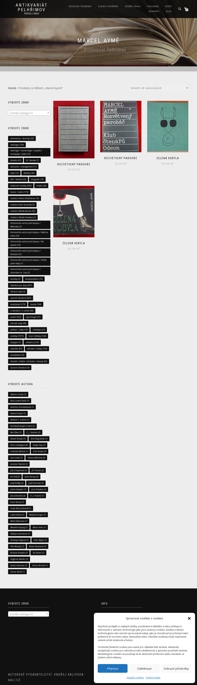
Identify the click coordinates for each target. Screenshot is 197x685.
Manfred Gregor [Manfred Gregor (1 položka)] (37, 514)
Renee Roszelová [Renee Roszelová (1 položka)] (37, 546)
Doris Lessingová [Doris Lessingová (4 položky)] (19, 445)
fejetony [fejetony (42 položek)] (29, 173)
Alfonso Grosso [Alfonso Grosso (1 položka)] (18, 394)
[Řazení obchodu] (158, 88)
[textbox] (29, 113)
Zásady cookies (135, 677)
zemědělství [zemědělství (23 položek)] (17, 355)
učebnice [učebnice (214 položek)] (32, 342)
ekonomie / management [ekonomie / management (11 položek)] (23, 166)
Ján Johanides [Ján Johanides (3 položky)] (17, 495)
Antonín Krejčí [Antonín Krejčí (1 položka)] (18, 413)
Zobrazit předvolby (176, 668)
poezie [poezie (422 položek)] (15, 317)
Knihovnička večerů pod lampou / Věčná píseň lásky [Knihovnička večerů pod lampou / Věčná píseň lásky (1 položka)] (28, 262)
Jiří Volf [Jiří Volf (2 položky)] (15, 476)
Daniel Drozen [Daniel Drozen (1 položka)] (18, 438)
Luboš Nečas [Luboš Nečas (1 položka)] (17, 514)
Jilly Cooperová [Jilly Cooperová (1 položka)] (18, 470)
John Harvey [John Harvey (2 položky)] (31, 476)
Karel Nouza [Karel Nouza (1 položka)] (17, 502)
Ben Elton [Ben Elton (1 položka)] (16, 432)
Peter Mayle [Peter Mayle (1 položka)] (40, 540)
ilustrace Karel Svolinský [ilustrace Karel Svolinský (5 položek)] (22, 204)
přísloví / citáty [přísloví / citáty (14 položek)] (19, 329)
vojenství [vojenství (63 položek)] (16, 348)
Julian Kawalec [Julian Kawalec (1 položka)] (18, 489)
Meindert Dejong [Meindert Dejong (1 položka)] (19, 527)
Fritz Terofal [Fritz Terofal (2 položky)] (39, 451)
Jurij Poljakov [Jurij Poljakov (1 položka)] (38, 489)
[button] (189, 618)
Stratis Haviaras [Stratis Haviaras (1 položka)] (18, 565)
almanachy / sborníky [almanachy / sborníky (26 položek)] (22, 138)
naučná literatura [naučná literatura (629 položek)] (20, 298)
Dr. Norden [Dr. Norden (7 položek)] (32, 160)
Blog (169, 11)
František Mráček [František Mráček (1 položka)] (19, 451)
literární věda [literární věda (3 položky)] (17, 291)
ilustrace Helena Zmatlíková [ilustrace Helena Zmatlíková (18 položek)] (24, 198)
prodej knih (31, 13)
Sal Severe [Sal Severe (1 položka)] (38, 552)
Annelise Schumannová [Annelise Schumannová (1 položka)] (22, 407)
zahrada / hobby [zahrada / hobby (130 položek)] (37, 348)
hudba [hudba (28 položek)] (41, 185)
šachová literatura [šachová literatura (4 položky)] (19, 367)
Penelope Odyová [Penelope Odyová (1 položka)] (19, 540)
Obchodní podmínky (80, 6)
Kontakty (154, 11)
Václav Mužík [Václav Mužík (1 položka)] (17, 571)
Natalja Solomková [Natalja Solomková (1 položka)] (20, 533)
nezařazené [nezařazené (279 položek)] (17, 304)
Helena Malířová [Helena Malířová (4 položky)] (36, 457)
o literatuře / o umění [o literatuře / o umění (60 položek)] (21, 310)
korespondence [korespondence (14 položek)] (34, 279)
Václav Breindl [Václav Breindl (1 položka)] (40, 565)
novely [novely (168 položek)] (35, 304)
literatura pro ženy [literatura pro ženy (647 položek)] (21, 285)
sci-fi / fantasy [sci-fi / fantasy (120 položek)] (37, 336)
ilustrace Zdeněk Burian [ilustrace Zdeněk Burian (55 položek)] (22, 211)
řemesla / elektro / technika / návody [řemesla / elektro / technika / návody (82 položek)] (28, 361)
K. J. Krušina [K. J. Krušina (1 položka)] (37, 495)
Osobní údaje (153, 677)
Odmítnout (144, 668)
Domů (12, 88)
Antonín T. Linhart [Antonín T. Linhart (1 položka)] (19, 419)
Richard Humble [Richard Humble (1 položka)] (19, 552)
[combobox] (29, 113)
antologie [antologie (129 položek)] (17, 144)
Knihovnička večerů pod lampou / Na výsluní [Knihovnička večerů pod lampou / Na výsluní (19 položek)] (27, 243)
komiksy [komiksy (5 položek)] (15, 279)
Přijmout (112, 668)
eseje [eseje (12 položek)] (14, 173)
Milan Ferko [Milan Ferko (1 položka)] (39, 527)
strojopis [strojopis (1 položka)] (15, 342)
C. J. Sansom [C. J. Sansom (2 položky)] (33, 432)
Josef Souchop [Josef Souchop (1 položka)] (36, 483)
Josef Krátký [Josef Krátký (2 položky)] (16, 483)
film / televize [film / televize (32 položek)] (18, 179)
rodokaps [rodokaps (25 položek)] (39, 329)
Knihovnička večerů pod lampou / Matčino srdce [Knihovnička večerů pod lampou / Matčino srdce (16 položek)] (29, 234)
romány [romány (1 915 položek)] (17, 336)
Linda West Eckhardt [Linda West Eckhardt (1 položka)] (20, 508)
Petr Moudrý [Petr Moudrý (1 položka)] (17, 546)
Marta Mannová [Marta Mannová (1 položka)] (18, 521)
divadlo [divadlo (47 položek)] (15, 160)
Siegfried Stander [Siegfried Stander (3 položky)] (19, 559)
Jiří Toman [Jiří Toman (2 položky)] (38, 470)
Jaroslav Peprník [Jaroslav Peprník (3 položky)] (19, 464)
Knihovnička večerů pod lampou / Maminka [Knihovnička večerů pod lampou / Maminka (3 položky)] (25, 225)
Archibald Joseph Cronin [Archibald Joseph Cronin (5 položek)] (22, 426)
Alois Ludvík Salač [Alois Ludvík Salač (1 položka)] (19, 400)
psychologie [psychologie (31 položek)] (33, 317)
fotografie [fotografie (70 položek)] (37, 179)
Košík (168, 6)
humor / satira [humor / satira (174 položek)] (19, 192)
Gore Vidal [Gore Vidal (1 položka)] (16, 457)
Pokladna (153, 6)
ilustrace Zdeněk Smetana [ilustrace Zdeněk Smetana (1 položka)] (23, 217)
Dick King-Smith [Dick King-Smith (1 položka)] (39, 438)
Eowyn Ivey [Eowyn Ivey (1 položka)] (39, 445)
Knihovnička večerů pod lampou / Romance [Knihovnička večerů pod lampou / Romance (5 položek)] (25, 252)
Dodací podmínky (108, 6)
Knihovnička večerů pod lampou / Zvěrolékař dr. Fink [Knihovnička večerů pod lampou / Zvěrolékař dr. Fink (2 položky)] (25, 271)
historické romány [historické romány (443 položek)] (21, 185)
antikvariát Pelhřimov (32, 7)
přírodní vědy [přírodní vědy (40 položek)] (18, 323)
